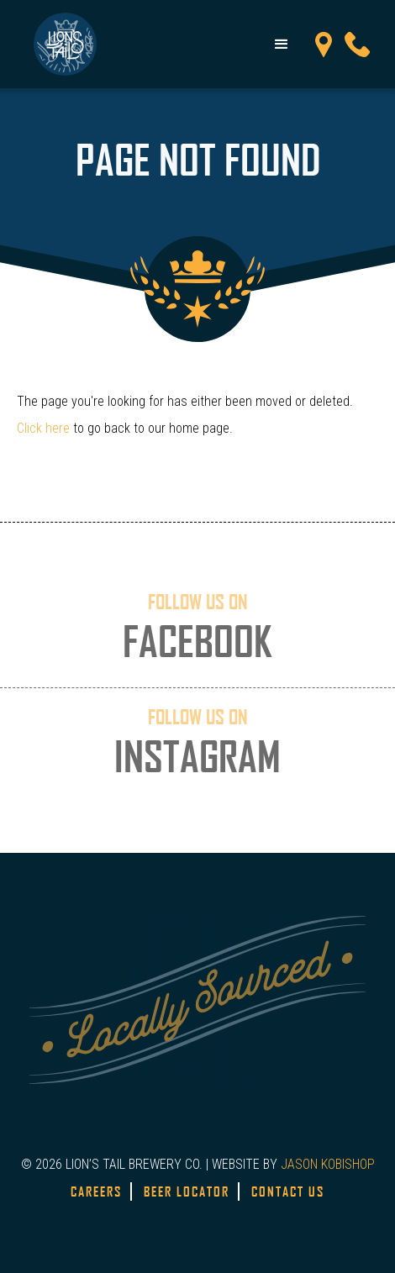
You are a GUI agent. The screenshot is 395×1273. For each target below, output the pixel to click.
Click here (43, 428)
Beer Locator (186, 1191)
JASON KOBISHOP (328, 1164)
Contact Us (287, 1191)
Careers (96, 1191)
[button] (281, 44)
